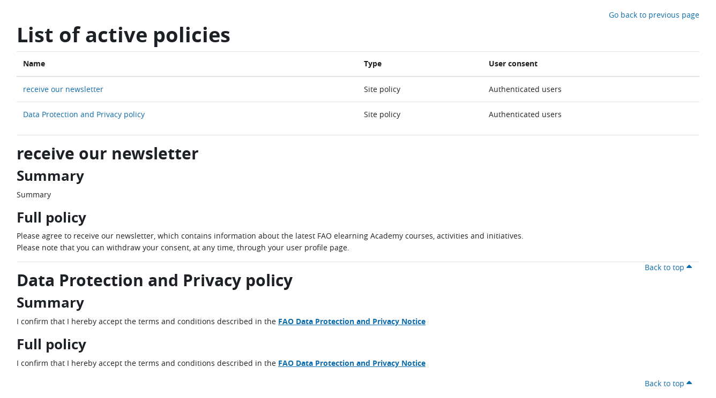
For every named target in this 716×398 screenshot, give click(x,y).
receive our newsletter (63, 89)
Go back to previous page (654, 15)
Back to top (670, 267)
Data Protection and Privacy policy (84, 114)
